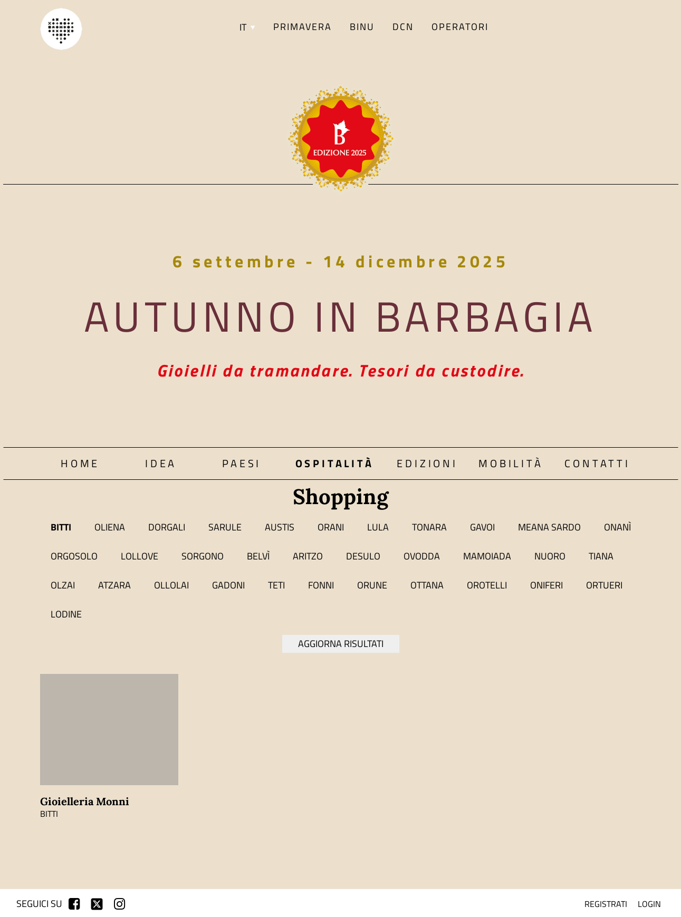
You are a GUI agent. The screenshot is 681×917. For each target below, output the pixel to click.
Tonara (429, 527)
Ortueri (604, 585)
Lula (378, 527)
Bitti (61, 527)
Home (80, 463)
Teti (276, 585)
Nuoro (549, 556)
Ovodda (422, 556)
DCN (403, 27)
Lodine (66, 614)
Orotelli (487, 585)
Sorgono (202, 556)
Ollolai (171, 585)
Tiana (601, 556)
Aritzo (308, 556)
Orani (331, 527)
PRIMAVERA (302, 27)
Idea (161, 463)
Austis (279, 527)
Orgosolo (74, 556)
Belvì (258, 556)
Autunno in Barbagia (340, 316)
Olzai (63, 585)
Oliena (109, 527)
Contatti (597, 463)
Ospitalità (334, 463)
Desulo (363, 556)
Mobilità (510, 463)
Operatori (459, 27)
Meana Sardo (549, 527)
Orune (372, 585)
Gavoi (482, 527)
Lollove (139, 556)
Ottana (427, 585)
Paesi (241, 463)
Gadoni (228, 585)
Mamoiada (487, 556)
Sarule (225, 527)
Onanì (617, 527)
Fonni (321, 585)
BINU (362, 27)
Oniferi (546, 585)
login (649, 903)
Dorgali (166, 527)
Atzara (114, 585)
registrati (605, 903)
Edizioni (427, 463)
